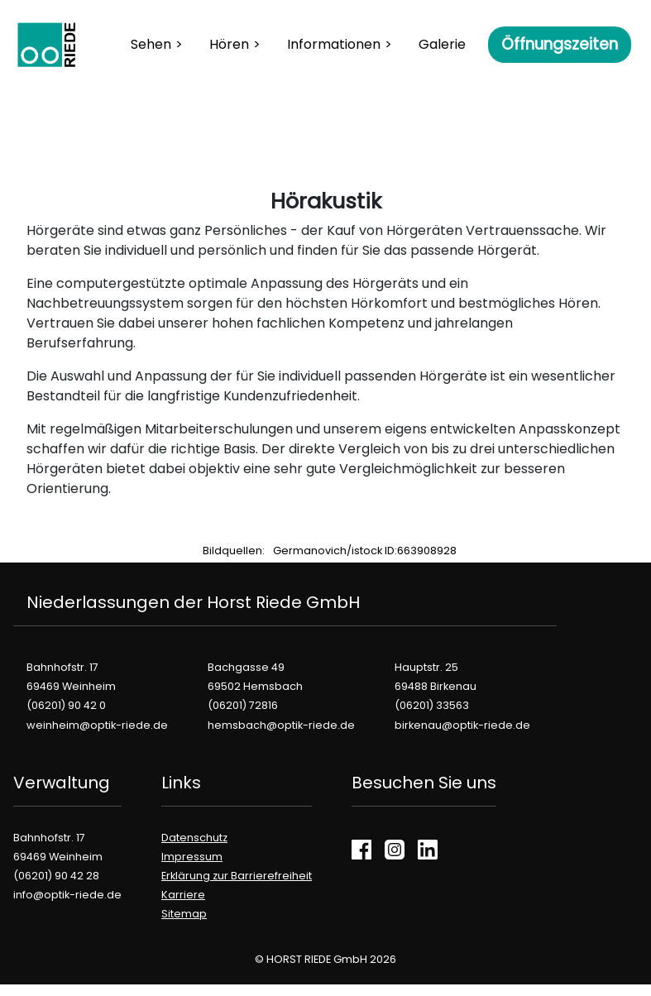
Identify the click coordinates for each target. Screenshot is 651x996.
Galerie (442, 44)
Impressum (192, 857)
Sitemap (184, 914)
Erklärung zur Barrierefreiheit (236, 876)
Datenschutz (194, 838)
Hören (229, 44)
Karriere (183, 895)
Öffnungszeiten (559, 44)
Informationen (334, 44)
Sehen (151, 44)
